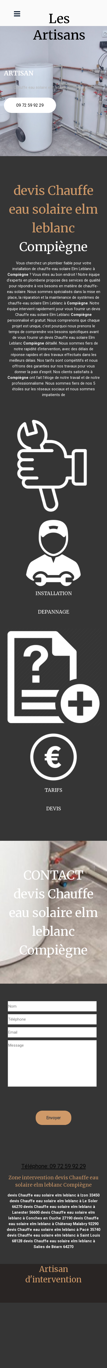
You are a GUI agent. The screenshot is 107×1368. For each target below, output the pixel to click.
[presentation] (47, 1100)
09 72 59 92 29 (30, 105)
